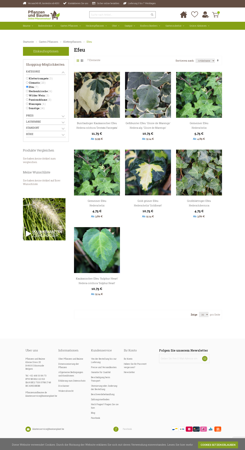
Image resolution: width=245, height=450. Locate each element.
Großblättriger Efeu (199, 200)
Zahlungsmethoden (100, 399)
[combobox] (119, 14)
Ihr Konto (128, 358)
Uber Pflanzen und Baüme (70, 358)
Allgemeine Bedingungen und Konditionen (70, 374)
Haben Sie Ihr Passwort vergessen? (135, 365)
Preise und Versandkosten (104, 367)
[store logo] (42, 14)
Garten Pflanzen (49, 41)
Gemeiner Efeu (199, 123)
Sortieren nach (185, 60)
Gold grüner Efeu (147, 200)
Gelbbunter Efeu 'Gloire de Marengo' (148, 123)
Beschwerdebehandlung (103, 394)
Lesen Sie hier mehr (180, 444)
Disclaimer (63, 385)
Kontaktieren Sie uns (78, 3)
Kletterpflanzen (72, 41)
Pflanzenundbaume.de (36, 392)
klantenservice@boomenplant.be (41, 395)
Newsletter (129, 372)
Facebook (95, 417)
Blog (93, 412)
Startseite (28, 41)
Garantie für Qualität (101, 372)
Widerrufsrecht (66, 390)
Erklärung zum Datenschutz (71, 380)
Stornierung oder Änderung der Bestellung (104, 387)
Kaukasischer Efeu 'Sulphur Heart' (97, 278)
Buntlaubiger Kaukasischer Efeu (97, 123)
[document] (122, 444)
